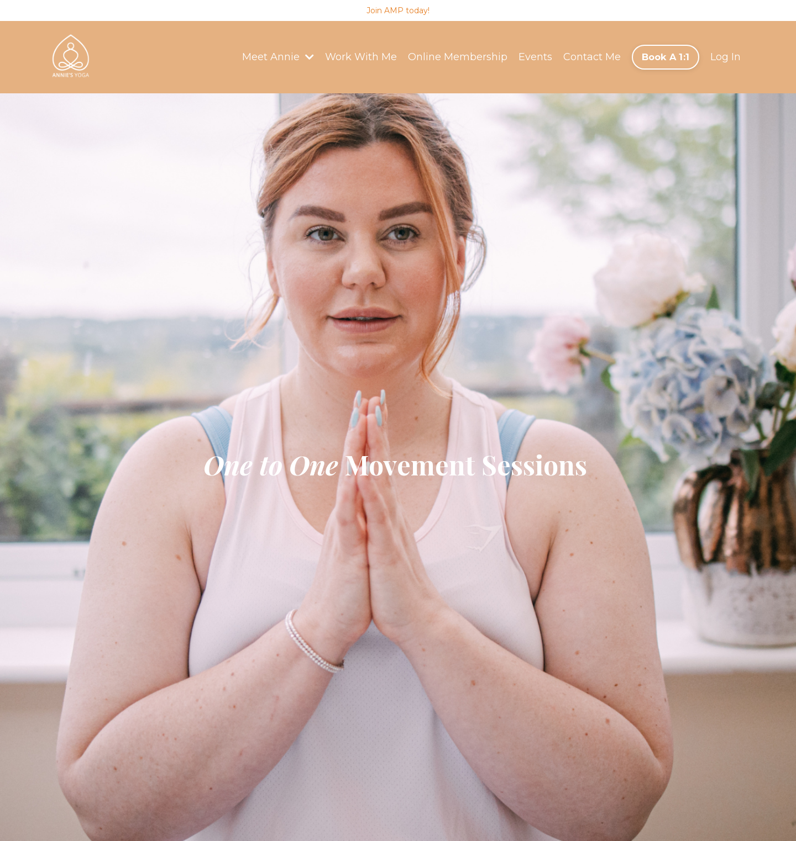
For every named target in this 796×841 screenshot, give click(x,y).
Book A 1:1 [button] (666, 56)
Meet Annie (278, 57)
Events (535, 57)
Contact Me (592, 57)
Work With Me (361, 57)
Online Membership (457, 57)
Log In (725, 57)
